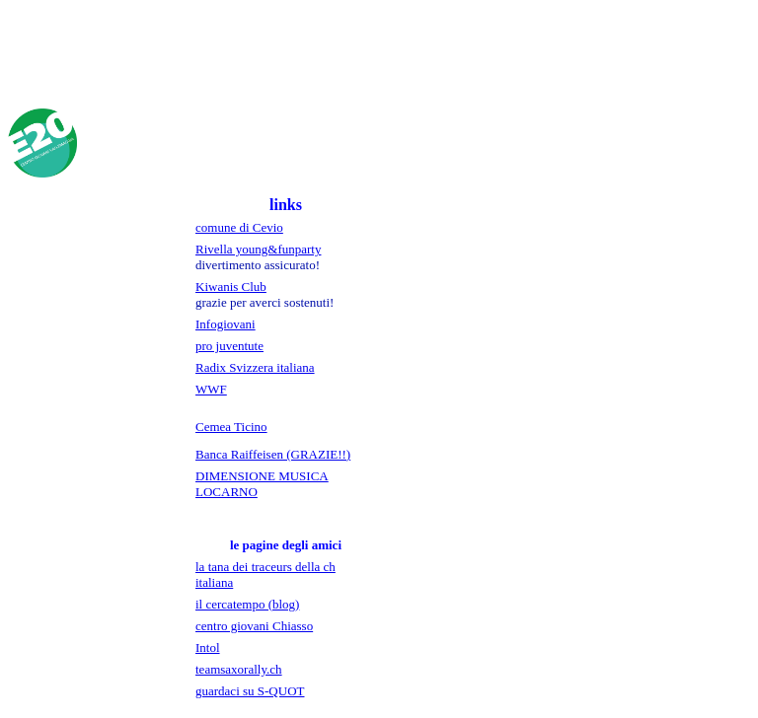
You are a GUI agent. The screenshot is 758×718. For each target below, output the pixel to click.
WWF (211, 389)
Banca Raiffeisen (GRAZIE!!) (272, 454)
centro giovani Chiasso (254, 625)
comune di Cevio (239, 227)
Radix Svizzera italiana (255, 367)
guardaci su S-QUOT (249, 690)
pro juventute (229, 345)
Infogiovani (225, 324)
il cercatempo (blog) (247, 604)
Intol (207, 647)
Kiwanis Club (230, 286)
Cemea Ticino (231, 426)
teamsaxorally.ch (238, 669)
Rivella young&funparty (258, 249)
